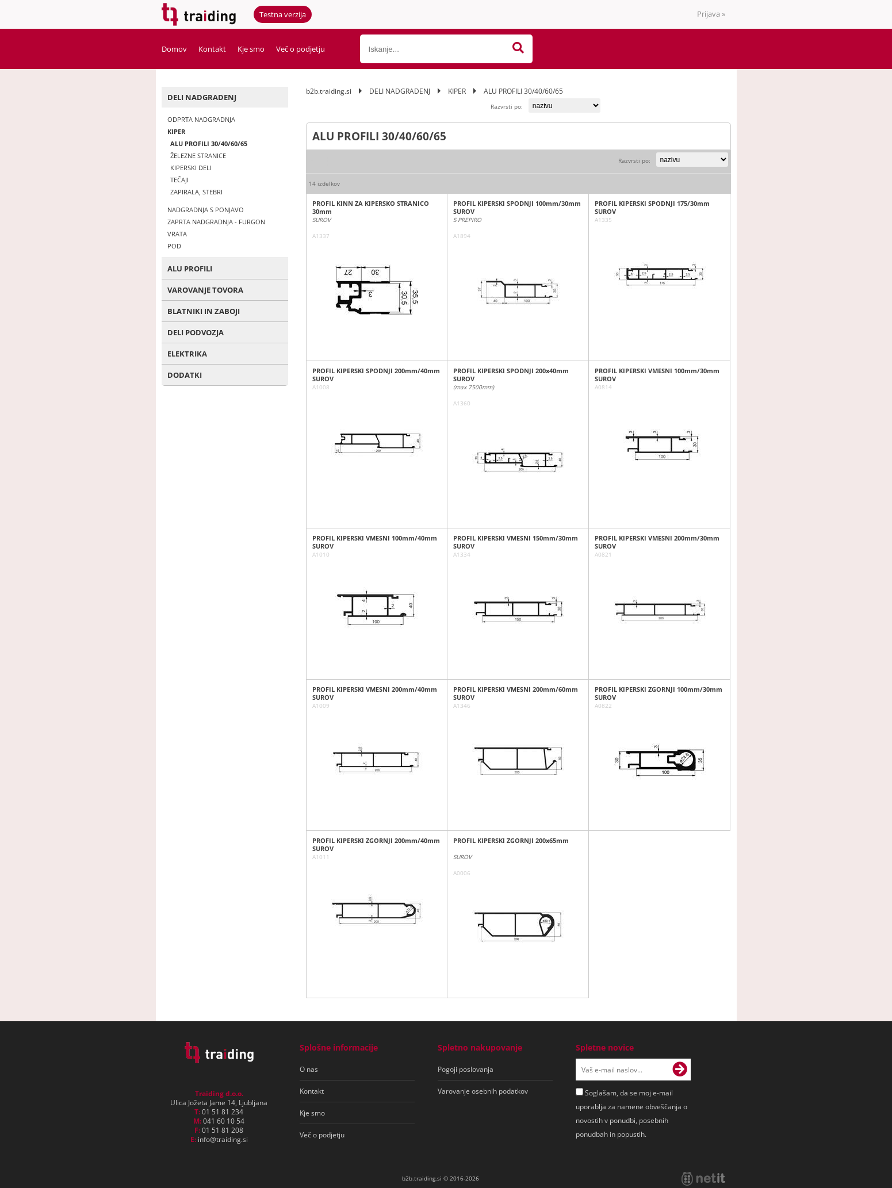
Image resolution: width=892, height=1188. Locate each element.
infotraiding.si (223, 1139)
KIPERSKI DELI (191, 167)
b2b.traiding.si (328, 91)
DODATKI (184, 375)
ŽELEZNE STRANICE (198, 155)
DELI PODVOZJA (195, 332)
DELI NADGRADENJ (201, 97)
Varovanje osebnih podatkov (483, 1091)
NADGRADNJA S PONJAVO (205, 209)
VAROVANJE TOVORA (205, 290)
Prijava (711, 14)
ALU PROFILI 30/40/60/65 (208, 143)
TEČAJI (179, 179)
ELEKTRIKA (187, 353)
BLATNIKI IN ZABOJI (203, 311)
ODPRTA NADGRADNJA (201, 119)
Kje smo (251, 49)
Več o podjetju (300, 49)
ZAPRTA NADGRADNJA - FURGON (216, 221)
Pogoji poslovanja (465, 1069)
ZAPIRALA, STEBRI (196, 191)
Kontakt (212, 49)
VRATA (177, 233)
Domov (174, 49)
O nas (309, 1069)
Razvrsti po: (507, 106)
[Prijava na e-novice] (680, 1069)
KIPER (176, 131)
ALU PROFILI (189, 268)
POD (174, 246)
